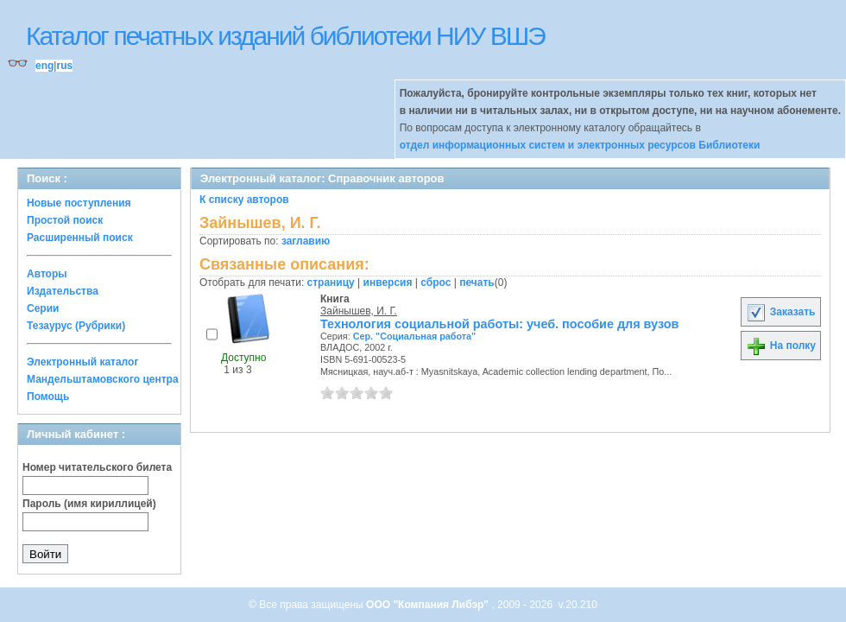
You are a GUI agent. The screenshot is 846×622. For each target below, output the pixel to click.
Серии (43, 308)
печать (477, 282)
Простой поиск (65, 220)
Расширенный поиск (80, 238)
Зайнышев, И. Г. (358, 311)
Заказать (780, 312)
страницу (331, 282)
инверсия (388, 282)
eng (44, 66)
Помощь (48, 396)
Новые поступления (79, 203)
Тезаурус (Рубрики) (76, 326)
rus (64, 66)
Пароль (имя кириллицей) (89, 504)
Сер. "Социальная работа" (415, 336)
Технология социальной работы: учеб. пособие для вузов (499, 324)
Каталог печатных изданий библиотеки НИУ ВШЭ (285, 36)
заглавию (305, 241)
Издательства (62, 291)
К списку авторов (244, 200)
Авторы (47, 274)
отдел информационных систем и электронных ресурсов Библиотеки (580, 145)
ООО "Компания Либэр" (428, 605)
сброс (435, 282)
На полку (781, 346)
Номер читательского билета (97, 467)
